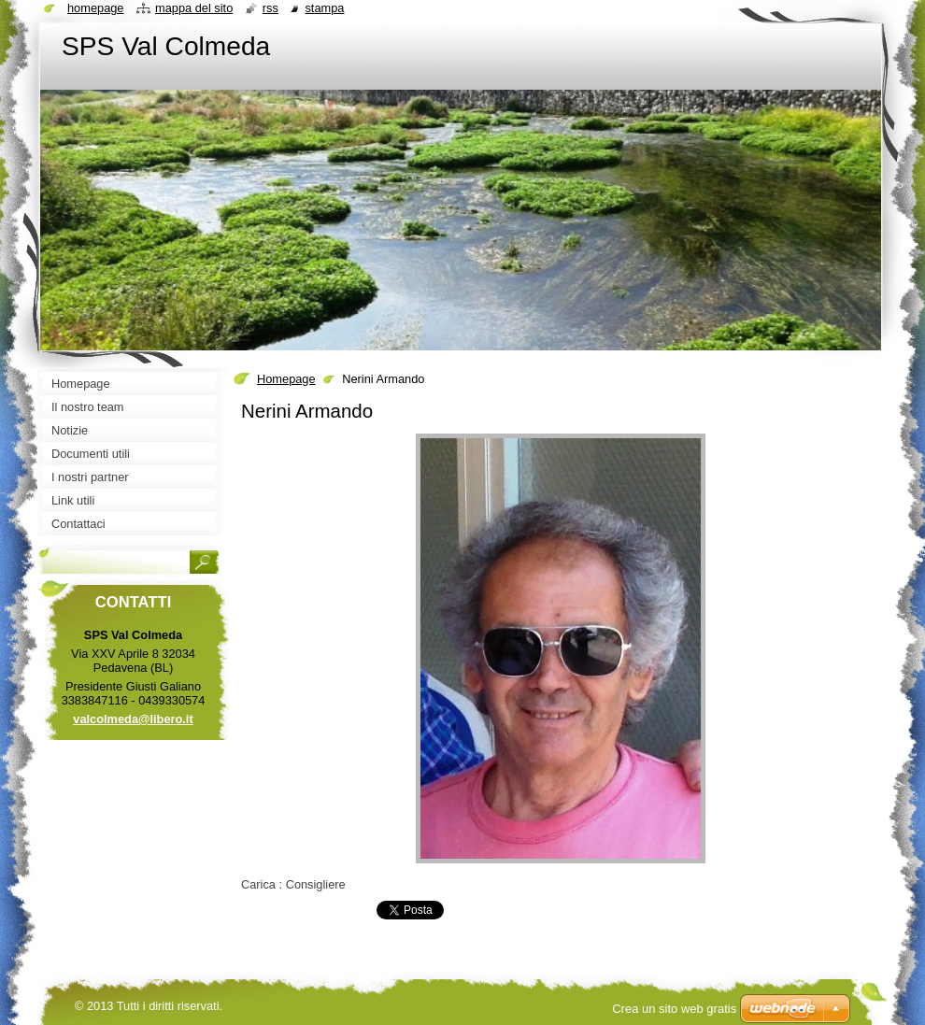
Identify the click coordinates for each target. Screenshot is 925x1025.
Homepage (286, 379)
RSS (270, 8)
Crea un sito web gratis (674, 1009)
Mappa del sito (194, 8)
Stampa (324, 8)
